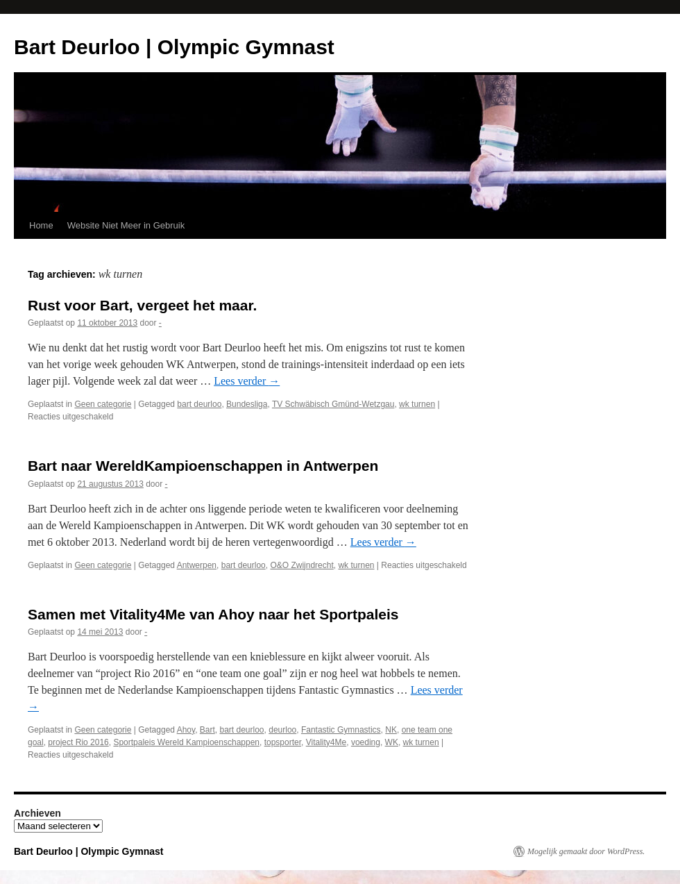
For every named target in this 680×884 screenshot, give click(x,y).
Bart (207, 730)
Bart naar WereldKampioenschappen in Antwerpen (203, 466)
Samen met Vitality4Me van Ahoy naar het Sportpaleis (213, 614)
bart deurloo (199, 404)
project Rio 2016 (78, 742)
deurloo (282, 730)
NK (391, 730)
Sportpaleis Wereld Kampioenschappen (186, 742)
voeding (365, 742)
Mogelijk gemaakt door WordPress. (586, 851)
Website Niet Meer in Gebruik (126, 225)
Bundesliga (246, 404)
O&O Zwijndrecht (301, 565)
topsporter (282, 742)
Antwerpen (196, 565)
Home (41, 225)
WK (391, 742)
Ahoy (186, 730)
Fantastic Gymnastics (341, 730)
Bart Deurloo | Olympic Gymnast (174, 46)
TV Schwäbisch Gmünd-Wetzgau (333, 404)
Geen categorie (102, 404)
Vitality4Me (326, 742)
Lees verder (247, 381)
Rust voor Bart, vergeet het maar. (142, 305)
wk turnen (417, 404)
